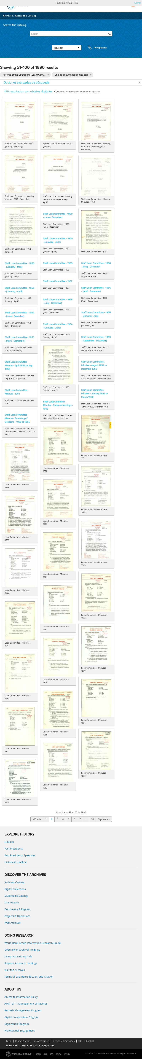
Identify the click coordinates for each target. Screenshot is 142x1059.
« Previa (37, 819)
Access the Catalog (25, 15)
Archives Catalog (14, 882)
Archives (8, 15)
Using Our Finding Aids (18, 956)
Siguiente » (103, 819)
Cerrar (137, 2)
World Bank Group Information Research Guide (32, 943)
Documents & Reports (17, 909)
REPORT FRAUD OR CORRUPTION (38, 1045)
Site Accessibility (41, 1041)
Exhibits (9, 841)
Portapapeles (94, 47)
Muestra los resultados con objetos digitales (77, 91)
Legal (9, 1041)
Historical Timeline (15, 862)
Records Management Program (22, 1010)
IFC (51, 1054)
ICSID (67, 1054)
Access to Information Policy (21, 997)
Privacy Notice (22, 1041)
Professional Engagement (19, 1030)
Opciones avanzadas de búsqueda (26, 82)
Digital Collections (15, 889)
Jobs (80, 1041)
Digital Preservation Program (21, 1017)
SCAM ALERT (12, 1045)
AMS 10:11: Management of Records (25, 1003)
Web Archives (12, 922)
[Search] (71, 33)
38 (92, 819)
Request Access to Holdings (20, 963)
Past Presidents (13, 848)
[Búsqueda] (109, 33)
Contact (90, 1041)
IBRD (38, 1054)
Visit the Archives (14, 970)
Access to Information (64, 1041)
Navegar (66, 47)
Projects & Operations (17, 916)
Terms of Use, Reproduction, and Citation (28, 976)
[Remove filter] (48, 75)
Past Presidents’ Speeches (19, 855)
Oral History (11, 902)
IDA (45, 1054)
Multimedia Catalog (16, 895)
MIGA (58, 1054)
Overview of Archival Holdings (22, 949)
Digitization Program (16, 1023)
